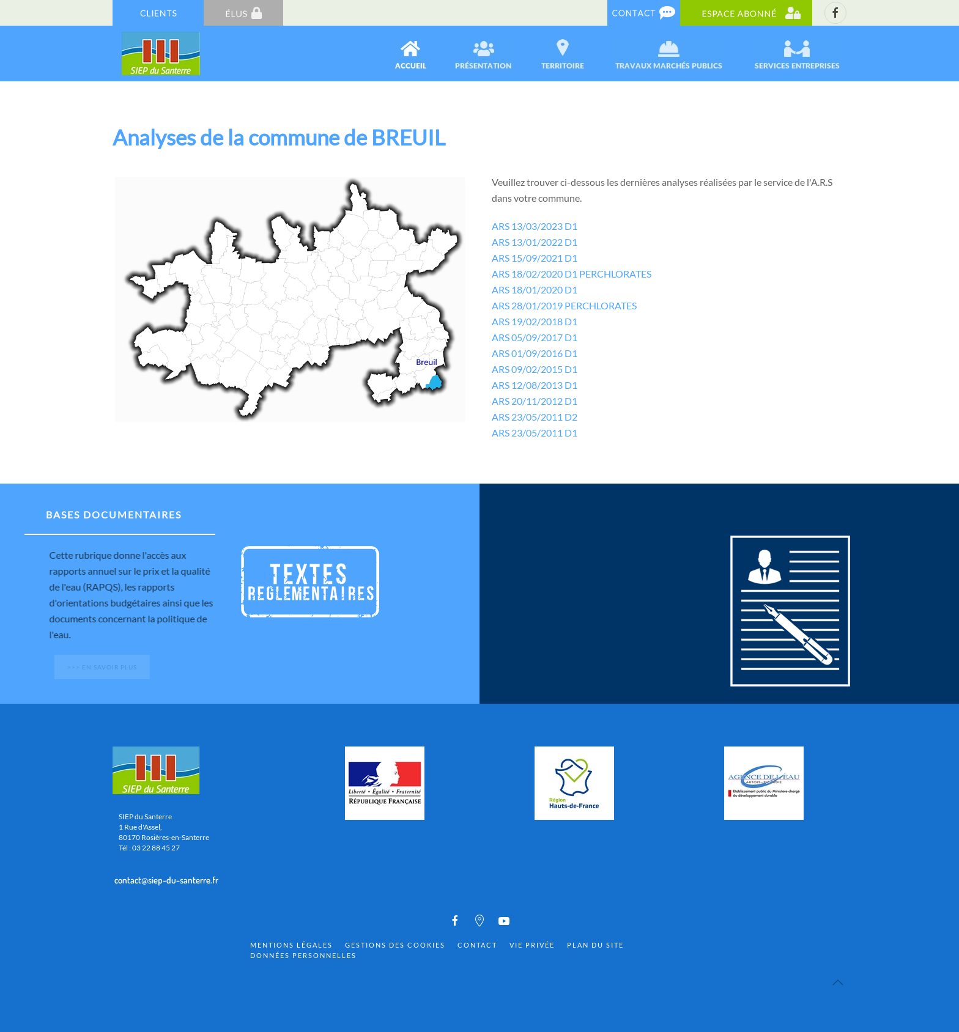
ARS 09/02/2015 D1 (534, 369)
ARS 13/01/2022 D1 (534, 242)
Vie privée (532, 945)
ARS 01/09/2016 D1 (534, 353)
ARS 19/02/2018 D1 (534, 321)
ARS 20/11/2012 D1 (534, 401)
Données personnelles (303, 955)
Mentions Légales (291, 945)
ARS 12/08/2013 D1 (534, 385)
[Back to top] (837, 982)
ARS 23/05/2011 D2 (534, 416)
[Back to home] (162, 53)
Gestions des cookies (395, 945)
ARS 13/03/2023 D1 (534, 226)
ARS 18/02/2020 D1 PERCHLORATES (571, 273)
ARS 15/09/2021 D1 (534, 258)
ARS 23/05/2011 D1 (534, 432)
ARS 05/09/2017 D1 (534, 337)
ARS (500, 289)
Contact (477, 945)
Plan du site (595, 945)
